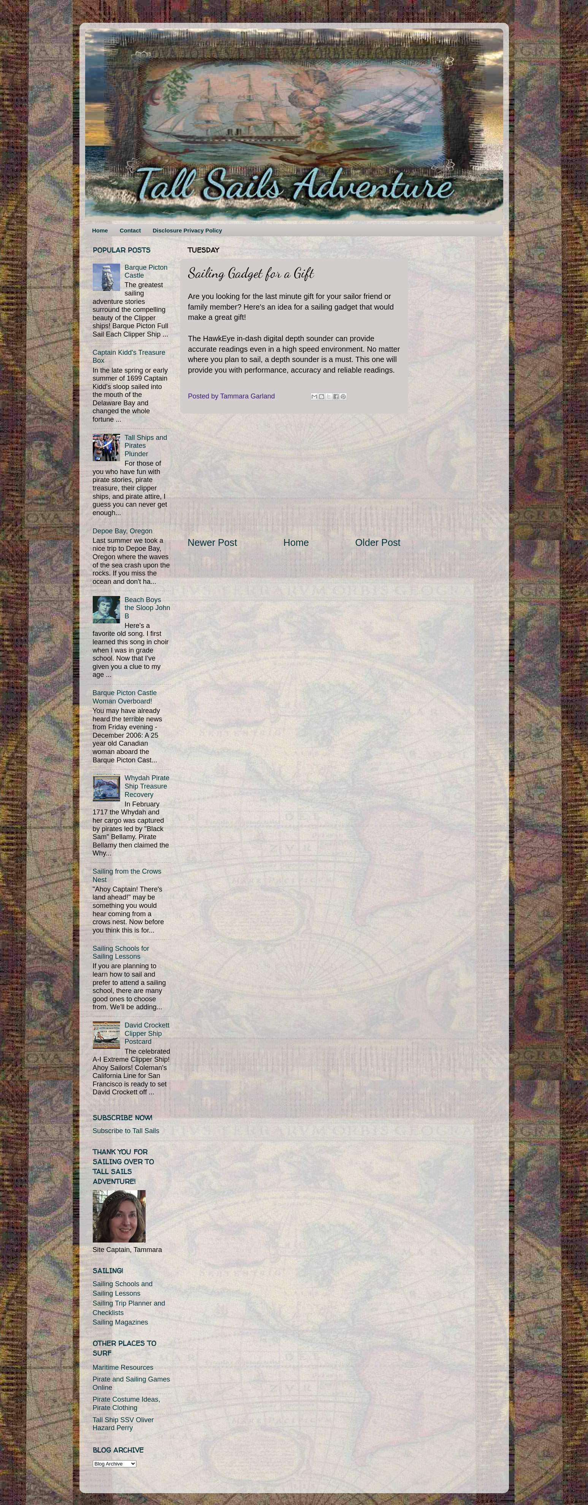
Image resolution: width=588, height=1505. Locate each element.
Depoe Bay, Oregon (123, 531)
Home (100, 230)
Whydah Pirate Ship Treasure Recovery (147, 786)
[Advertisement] (294, 474)
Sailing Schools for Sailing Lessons (121, 953)
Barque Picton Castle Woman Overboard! (125, 697)
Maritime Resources (123, 1367)
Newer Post (212, 542)
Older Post (378, 542)
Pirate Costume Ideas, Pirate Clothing (126, 1404)
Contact (130, 230)
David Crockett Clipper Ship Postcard (147, 1033)
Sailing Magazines (120, 1322)
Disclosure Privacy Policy (187, 230)
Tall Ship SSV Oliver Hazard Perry (123, 1424)
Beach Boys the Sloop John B (147, 608)
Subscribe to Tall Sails (126, 1131)
